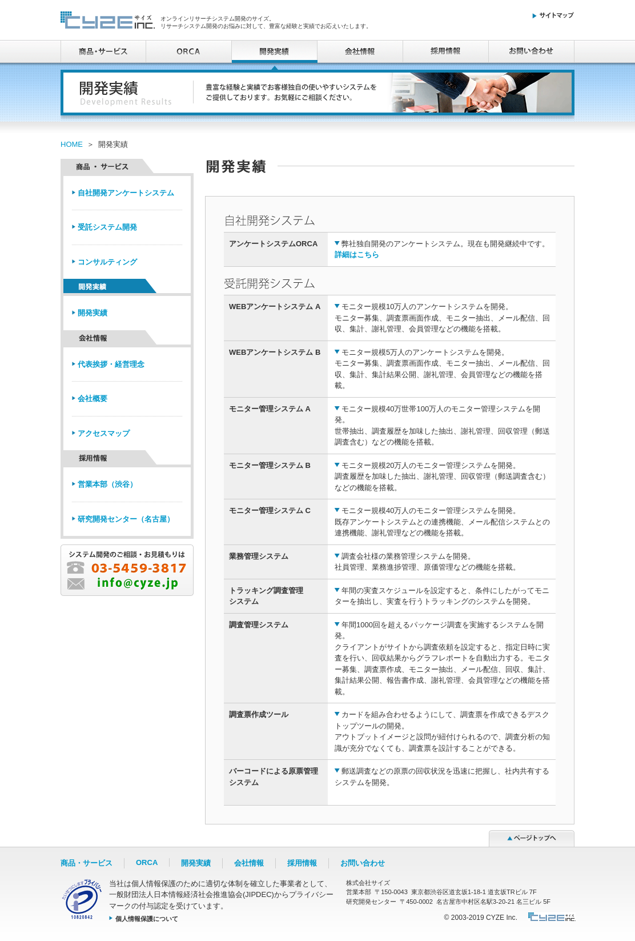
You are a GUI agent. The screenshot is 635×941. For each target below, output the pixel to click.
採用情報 (446, 51)
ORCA (189, 51)
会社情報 (360, 51)
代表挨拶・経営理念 (111, 364)
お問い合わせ (531, 51)
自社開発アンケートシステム (126, 193)
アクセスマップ (104, 433)
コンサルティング (107, 262)
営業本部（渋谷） (107, 484)
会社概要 (92, 398)
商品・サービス (103, 51)
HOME (72, 144)
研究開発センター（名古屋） (126, 519)
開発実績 (92, 313)
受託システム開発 (107, 227)
